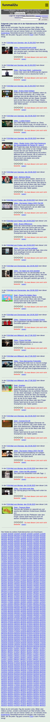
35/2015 (36, 679)
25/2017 (4, 655)
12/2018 (30, 644)
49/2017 (30, 648)
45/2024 (4, 554)
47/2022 (23, 580)
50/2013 (10, 703)
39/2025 (23, 541)
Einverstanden (20, 13)
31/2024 (4, 558)
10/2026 (4, 535)
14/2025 (4, 548)
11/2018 (36, 644)
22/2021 (23, 600)
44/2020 (4, 609)
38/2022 (36, 582)
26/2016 (17, 668)
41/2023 (42, 567)
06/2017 (36, 659)
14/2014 (17, 700)
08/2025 (42, 548)
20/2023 (42, 572)
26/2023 (4, 572)
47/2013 (23, 703)
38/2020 (42, 609)
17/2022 (36, 587)
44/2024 (10, 554)
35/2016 (4, 666)
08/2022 (4, 591)
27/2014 (23, 696)
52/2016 (30, 661)
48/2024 (30, 552)
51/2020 (4, 607)
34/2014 (23, 694)
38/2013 (30, 705)
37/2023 (23, 569)
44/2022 (42, 580)
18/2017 (4, 657)
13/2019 (4, 631)
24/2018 (42, 641)
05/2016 (17, 674)
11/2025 (23, 548)
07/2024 (23, 563)
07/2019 (42, 631)
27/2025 (10, 545)
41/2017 (36, 650)
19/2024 (36, 559)
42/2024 (23, 554)
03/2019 (23, 633)
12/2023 (4, 576)
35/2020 (17, 611)
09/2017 (17, 659)
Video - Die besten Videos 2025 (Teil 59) (28, 203)
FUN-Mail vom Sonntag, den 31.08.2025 (21, 43)
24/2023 (17, 572)
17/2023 (17, 574)
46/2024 (42, 552)
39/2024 (42, 554)
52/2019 (23, 620)
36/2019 (36, 624)
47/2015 (4, 678)
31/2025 (30, 543)
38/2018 (42, 637)
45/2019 (23, 622)
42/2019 (42, 622)
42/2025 (4, 541)
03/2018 (42, 646)
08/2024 (17, 563)
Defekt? (24, 59)
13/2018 (23, 644)
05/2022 (23, 591)
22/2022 (4, 587)
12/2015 (4, 687)
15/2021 (23, 602)
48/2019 (4, 622)
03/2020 (42, 619)
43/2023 (30, 567)
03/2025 (30, 550)
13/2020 (23, 617)
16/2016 (36, 670)
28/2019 (42, 626)
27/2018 (23, 641)
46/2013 (30, 703)
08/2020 (10, 619)
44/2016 (36, 663)
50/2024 (17, 552)
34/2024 (30, 556)
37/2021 (17, 596)
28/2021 (30, 598)
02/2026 (10, 537)
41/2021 (36, 595)
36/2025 (42, 541)
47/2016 (17, 663)
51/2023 (23, 565)
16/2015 (23, 685)
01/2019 (17, 620)
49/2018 (17, 635)
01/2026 (17, 537)
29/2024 (17, 558)
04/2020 (36, 619)
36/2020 (10, 611)
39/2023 (10, 569)
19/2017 (42, 655)
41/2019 (4, 624)
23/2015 (23, 683)
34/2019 (4, 626)
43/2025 (42, 539)
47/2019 (10, 622)
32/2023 (10, 571)
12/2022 (23, 589)
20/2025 (10, 547)
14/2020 (17, 617)
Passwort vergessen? (42, 16)
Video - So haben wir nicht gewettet (27, 271)
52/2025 (30, 537)
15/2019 (36, 630)
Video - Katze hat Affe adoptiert (25, 471)
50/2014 (10, 690)
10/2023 (17, 576)
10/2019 (23, 631)
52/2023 (17, 565)
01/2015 (30, 689)
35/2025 (4, 543)
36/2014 (10, 694)
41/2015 (42, 678)
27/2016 (10, 668)
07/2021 (30, 604)
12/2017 (42, 657)
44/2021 (17, 595)
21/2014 (17, 698)
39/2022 (30, 582)
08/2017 (23, 659)
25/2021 (4, 600)
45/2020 (42, 607)
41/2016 (10, 665)
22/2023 (30, 572)
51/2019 (30, 620)
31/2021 (10, 598)
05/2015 (4, 689)
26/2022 (23, 585)
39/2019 (17, 624)
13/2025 (10, 548)
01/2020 (10, 620)
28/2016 (4, 668)
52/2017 (10, 648)
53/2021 (30, 606)
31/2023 (17, 571)
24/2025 (30, 545)
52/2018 (42, 633)
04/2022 (30, 591)
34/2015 (42, 679)
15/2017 (23, 657)
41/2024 (30, 554)
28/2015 (36, 681)
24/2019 (23, 628)
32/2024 (42, 556)
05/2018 (30, 646)
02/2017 (17, 661)
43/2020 (10, 609)
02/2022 (42, 591)
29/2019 (36, 626)
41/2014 (23, 692)
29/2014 (10, 696)
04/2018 (36, 646)
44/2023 (23, 567)
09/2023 (23, 576)
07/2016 (4, 674)
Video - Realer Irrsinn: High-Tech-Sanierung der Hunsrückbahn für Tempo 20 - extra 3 (30, 144)
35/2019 (42, 624)
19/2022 (23, 587)
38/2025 (30, 541)
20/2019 (4, 630)
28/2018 (17, 641)
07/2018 (17, 646)
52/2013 (42, 702)
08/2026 (17, 535)
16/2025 (36, 547)
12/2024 (36, 561)
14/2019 (42, 630)
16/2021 (17, 602)
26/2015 (4, 683)
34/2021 (36, 596)
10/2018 (42, 644)
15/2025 (42, 547)
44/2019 (30, 622)
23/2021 (17, 600)
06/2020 (23, 619)
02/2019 (30, 633)
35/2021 (30, 596)
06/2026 (30, 535)
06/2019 (4, 633)
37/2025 (36, 541)
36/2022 (4, 583)
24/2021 (10, 600)
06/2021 (36, 604)
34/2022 (17, 583)
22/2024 (17, 559)
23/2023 (23, 572)
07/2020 (17, 619)
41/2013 (17, 705)
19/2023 (4, 574)
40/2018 (30, 637)
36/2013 (42, 705)
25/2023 (10, 572)
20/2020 (23, 615)
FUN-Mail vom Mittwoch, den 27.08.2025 (21, 335)
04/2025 (23, 550)
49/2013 (17, 703)
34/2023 (42, 569)
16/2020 (4, 617)
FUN (31, 35)
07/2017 (30, 659)
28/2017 (30, 654)
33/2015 (4, 681)
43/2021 (23, 595)
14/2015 (36, 685)
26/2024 (36, 558)
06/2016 (10, 674)
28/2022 (10, 585)
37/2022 (42, 582)
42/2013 (10, 705)
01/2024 (42, 550)
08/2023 (30, 576)
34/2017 (36, 652)
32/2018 (36, 639)
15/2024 (17, 561)
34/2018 (23, 639)
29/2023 (30, 571)
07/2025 (4, 550)
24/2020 (42, 613)
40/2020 (30, 609)
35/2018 (17, 639)
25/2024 (42, 558)
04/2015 (10, 689)
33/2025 (17, 543)
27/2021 (36, 598)
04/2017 (4, 661)
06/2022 (17, 591)
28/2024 (23, 558)
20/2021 (36, 600)
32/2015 (10, 681)
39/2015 (10, 679)
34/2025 (10, 543)
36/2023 (30, 569)
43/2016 (42, 663)
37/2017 (17, 652)
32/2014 (36, 694)
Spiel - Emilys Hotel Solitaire (24, 91)
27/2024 (30, 558)
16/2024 (10, 561)
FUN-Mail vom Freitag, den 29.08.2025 (20, 200)
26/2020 (30, 613)
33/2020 (30, 611)
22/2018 (10, 642)
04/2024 (42, 563)
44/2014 (4, 692)
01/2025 (23, 537)
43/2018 (10, 637)
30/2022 (42, 583)
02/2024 (10, 565)
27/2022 (17, 585)
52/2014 (42, 689)
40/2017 (42, 650)
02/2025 (36, 550)
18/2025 (23, 547)
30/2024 (10, 558)
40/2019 (10, 624)
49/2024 (23, 552)
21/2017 (30, 655)
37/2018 (4, 639)
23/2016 (36, 668)
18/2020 (36, 615)
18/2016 (23, 670)
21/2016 (4, 670)
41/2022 (17, 582)
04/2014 (30, 702)
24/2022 (36, 585)
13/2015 (42, 685)
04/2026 (42, 535)
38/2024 (4, 556)
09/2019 (30, 631)
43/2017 (23, 650)
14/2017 (30, 657)
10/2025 (30, 548)
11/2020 (36, 617)
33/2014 (30, 694)
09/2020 (4, 619)
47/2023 (4, 567)
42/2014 (17, 692)
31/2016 (30, 666)
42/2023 (36, 567)
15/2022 (4, 589)
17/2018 (42, 642)
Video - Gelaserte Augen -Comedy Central (29, 320)
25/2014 (36, 696)
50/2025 (42, 537)
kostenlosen (5, 33)
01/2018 (36, 633)
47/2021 (42, 593)
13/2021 (36, 602)
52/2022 (36, 578)
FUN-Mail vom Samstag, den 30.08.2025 (21, 116)
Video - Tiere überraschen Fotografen (27, 361)
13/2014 (23, 700)
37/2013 (36, 705)
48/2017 (36, 648)
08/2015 (30, 687)
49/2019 (42, 620)
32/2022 (30, 583)
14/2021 (30, 602)
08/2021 (23, 604)
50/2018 (10, 635)
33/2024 (36, 556)
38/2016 (30, 665)
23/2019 (30, 628)
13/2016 (10, 672)
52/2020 (42, 606)
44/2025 (36, 539)
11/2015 (10, 687)
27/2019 (4, 628)
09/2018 (4, 646)
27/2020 (23, 613)
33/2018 (30, 639)
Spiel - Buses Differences (23, 224)
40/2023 (4, 569)
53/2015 (10, 676)
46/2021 (4, 595)
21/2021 (30, 600)
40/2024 (36, 554)
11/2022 (30, 589)
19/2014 (30, 698)
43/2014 (10, 692)
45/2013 (36, 703)
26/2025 (17, 545)
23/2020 (4, 615)
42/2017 (30, 650)
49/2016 (4, 663)
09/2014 (4, 702)
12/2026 (36, 534)
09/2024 (10, 563)
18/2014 (36, 698)
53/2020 (36, 606)
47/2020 (30, 607)
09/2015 (23, 687)
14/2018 (17, 644)
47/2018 (30, 635)
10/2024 (4, 563)
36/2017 (23, 652)
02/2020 (4, 620)
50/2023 (30, 565)
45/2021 (10, 595)
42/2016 (4, 665)
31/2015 (17, 681)
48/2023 (42, 565)
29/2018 (10, 641)
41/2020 (23, 609)
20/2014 (23, 698)
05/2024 (36, 563)
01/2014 (36, 689)
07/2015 (36, 687)
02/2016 (36, 674)
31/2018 (42, 639)
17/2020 (42, 615)
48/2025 (10, 539)
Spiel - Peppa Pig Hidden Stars (25, 295)
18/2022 (30, 587)
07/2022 (10, 591)
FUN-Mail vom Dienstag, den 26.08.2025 (21, 416)
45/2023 (17, 567)
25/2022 (30, 585)
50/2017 (23, 648)
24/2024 (4, 559)
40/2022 (23, 582)
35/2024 (23, 556)
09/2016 (36, 672)
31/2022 (36, 583)
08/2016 (42, 672)
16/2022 (42, 587)
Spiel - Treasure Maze (22, 507)
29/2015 (30, 681)
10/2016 (30, 672)
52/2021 (10, 593)
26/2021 (42, 598)
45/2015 (17, 678)
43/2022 (4, 582)
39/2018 (36, 637)
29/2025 (42, 543)
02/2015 (23, 689)
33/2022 (23, 583)
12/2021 (42, 602)
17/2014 (42, 698)
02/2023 (23, 578)
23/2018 (4, 642)
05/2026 (36, 535)
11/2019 (17, 631)
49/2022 (10, 580)
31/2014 (42, 694)
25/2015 (10, 683)
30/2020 (4, 613)
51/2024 (10, 552)
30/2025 (36, 543)
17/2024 (4, 561)
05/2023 (4, 578)
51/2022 (42, 578)
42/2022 (10, 582)
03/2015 (17, 689)
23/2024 (10, 559)
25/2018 (36, 641)
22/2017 (23, 655)
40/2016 (17, 665)
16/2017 (17, 657)
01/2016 (42, 674)
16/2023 (23, 574)
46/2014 (36, 690)
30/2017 (17, 654)
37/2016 (36, 665)
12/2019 (10, 631)
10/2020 (42, 617)
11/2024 (42, 561)
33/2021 (42, 596)
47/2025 (17, 539)
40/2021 (42, 595)
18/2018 (36, 642)
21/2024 (23, 559)
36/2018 (10, 639)
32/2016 (23, 666)
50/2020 (10, 607)
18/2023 (10, 574)
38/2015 (17, 679)
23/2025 (36, 545)
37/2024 (10, 556)
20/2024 (30, 559)
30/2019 (30, 626)
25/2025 (23, 545)
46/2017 (4, 650)
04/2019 (17, 633)
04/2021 (4, 606)
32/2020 (36, 611)
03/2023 (17, 578)
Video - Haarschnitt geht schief (25, 47)
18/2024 (42, 559)
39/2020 (36, 609)
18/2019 (17, 630)
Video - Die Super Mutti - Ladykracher (27, 70)
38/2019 (23, 624)
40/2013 (23, 705)
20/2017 (36, 655)
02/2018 (4, 648)
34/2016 (10, 666)
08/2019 (36, 631)
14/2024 (23, 561)
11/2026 (42, 534)
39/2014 (36, 692)
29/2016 (42, 666)
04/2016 (23, 674)
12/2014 (30, 700)
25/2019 (17, 628)
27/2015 (42, 681)
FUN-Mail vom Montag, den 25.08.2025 (20, 468)
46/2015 (10, 678)
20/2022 (17, 587)
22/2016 (42, 668)
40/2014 (30, 692)
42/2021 (30, 595)
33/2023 (4, 571)
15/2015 (30, 685)
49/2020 (17, 607)
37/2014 (4, 694)
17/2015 (17, 685)
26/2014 (30, 696)
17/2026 (4, 534)
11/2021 (4, 604)
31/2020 (42, 611)
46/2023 (10, 567)
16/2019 (30, 630)
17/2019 (23, 630)
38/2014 (42, 692)
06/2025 (10, 550)
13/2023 (42, 574)
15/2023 (30, 574)
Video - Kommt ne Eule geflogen (25, 248)
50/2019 (36, 620)
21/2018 (17, 642)
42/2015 (36, 678)
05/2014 (23, 702)
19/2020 (30, 615)
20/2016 (10, 670)
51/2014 (4, 690)
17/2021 (10, 602)
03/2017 (10, 661)
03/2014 (36, 702)
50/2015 (30, 676)
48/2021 (36, 593)
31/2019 (23, 626)
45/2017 (10, 650)
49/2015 (36, 676)
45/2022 (36, 580)
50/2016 (42, 661)
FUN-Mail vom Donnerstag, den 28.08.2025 (22, 266)
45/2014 (42, 690)
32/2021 (4, 598)
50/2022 (4, 580)
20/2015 (42, 683)
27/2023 (42, 571)
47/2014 (30, 690)
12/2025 (17, 548)
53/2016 (4, 676)
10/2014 (42, 700)
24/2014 (42, 696)
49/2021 (30, 593)
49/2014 (17, 690)
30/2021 (17, 598)
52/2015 (17, 676)
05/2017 (42, 659)
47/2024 (36, 552)
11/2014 (36, 700)
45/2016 (30, 663)
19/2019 (10, 630)
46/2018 (36, 635)
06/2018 (23, 646)
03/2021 (10, 606)
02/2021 (17, 606)
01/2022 (4, 593)
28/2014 (17, 696)
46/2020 (36, 607)
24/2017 (10, 655)
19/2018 (30, 642)
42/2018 (17, 637)
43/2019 (36, 622)
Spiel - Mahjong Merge (22, 177)
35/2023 (36, 569)
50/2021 (23, 593)
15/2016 (42, 670)
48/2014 (23, 690)
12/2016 (17, 672)
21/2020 (17, 615)
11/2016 (23, 672)
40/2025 (17, 541)
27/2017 (36, 654)
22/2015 (30, 683)
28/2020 (17, 613)
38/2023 (17, 569)
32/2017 (4, 654)
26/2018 (30, 641)
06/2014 (17, 702)
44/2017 (17, 650)
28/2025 (4, 545)
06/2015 (42, 687)
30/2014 (4, 696)
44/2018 (4, 637)
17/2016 (30, 670)
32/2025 (23, 543)
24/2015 (17, 683)
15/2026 (17, 534)
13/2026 (30, 534)
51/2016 (36, 661)
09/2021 (17, 604)
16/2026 (10, 534)
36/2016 (42, 665)
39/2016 (23, 665)
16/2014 (4, 700)
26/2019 (10, 628)
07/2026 (23, 535)
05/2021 (42, 604)
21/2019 (42, 628)
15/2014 (10, 700)
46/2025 (23, 539)
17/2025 (30, 547)
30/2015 (23, 681)
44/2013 (42, 703)
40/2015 (4, 679)
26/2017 (42, 654)
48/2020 (23, 607)
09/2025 (36, 548)
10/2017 (10, 659)
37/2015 (23, 679)
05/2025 (17, 550)
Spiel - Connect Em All (22, 421)
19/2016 (17, 670)
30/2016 (36, 666)
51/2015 (23, 676)
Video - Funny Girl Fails (22, 340)
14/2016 (4, 672)
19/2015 (4, 685)
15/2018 (10, 644)
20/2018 (23, 642)
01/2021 (23, 606)
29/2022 (4, 585)
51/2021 (17, 593)
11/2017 (4, 659)
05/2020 (30, 619)
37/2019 (30, 624)
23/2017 (17, 655)
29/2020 (10, 613)
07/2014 (10, 702)
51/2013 (4, 703)
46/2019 (17, 622)
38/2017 (10, 652)
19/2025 (17, 547)
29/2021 (23, 598)
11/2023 (10, 576)
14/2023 (36, 574)
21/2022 (10, 587)
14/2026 (23, 534)
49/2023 (36, 565)
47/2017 (42, 648)
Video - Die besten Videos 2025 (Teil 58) (28, 451)
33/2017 (42, 652)
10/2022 (36, 589)
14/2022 (10, 589)
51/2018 (4, 635)
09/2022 (42, 589)
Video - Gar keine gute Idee (24, 488)
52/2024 (4, 552)
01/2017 (23, 661)
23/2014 (4, 698)
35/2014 (17, 694)
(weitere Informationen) (33, 13)
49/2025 (4, 539)
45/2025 (30, 539)
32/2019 (17, 626)
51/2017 (17, 648)
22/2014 (10, 698)
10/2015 (17, 687)
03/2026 (4, 537)
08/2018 (10, 646)
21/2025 (4, 547)
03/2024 (4, 565)
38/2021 (10, 596)
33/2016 (17, 666)
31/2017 (10, 654)
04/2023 (10, 578)
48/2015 (42, 676)
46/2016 (23, 663)
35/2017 (30, 652)
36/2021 (23, 596)
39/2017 (4, 652)
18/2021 (4, 602)
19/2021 (42, 600)
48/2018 (23, 635)
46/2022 (30, 580)
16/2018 (4, 644)
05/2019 (10, 633)
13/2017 (36, 657)
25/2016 (23, 668)
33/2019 (10, 626)
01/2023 (30, 578)
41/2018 (23, 637)
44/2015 (23, 678)
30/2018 (4, 641)
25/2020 (36, 613)
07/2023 (36, 576)
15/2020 (10, 617)
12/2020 (30, 617)
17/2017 (10, 657)
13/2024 (30, 561)
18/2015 (10, 685)
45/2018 (42, 635)
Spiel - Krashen (19, 385)
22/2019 (36, 628)
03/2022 (36, 591)
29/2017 (23, 654)
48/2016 (10, 663)
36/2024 (17, 556)
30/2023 (23, 571)
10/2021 (10, 604)
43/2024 (17, 554)
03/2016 (30, 674)
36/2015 (30, 679)
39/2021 (4, 596)
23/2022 (42, 585)
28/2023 (36, 571)
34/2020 (23, 611)
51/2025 (36, 537)
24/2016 (30, 668)
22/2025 (42, 545)
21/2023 (36, 572)
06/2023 (42, 576)
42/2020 (17, 609)
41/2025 (10, 541)
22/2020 (10, 615)
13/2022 (17, 589)
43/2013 (4, 705)
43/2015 (30, 678)
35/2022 (10, 583)
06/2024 (30, 563)
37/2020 (4, 611)
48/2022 (17, 580)
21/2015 (36, 683)
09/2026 (10, 535)
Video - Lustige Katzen (22, 121)
